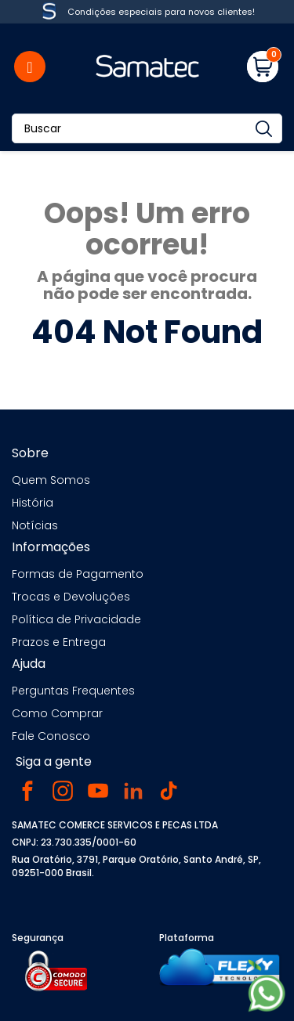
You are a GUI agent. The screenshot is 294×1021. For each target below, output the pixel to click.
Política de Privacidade (76, 619)
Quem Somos (51, 480)
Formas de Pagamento (77, 574)
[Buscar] (147, 128)
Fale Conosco (51, 736)
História (32, 502)
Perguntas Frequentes (73, 690)
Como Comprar (57, 713)
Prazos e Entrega (59, 642)
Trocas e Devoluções (71, 596)
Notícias (35, 525)
